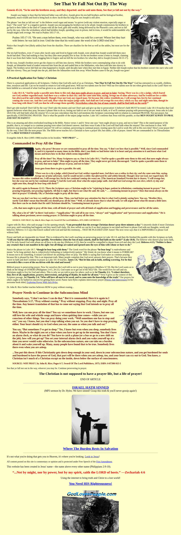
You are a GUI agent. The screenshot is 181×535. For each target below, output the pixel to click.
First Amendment (104, 461)
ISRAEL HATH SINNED (90, 387)
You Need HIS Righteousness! (90, 483)
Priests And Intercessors (116, 280)
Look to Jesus (92, 456)
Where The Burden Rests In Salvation (90, 448)
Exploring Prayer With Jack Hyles (42, 282)
